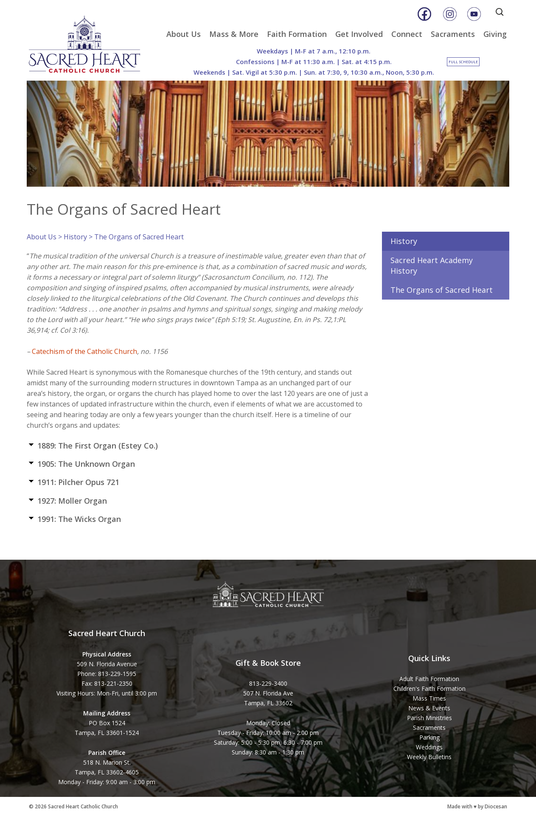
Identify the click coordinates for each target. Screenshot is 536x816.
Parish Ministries (429, 718)
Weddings (429, 747)
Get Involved (359, 34)
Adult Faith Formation (429, 679)
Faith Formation (297, 34)
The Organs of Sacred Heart (441, 290)
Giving (495, 34)
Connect (406, 34)
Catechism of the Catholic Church (84, 351)
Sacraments (453, 34)
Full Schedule (463, 61)
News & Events (429, 708)
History (75, 236)
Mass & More (233, 34)
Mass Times (429, 698)
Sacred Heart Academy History (431, 265)
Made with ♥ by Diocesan (477, 806)
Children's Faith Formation (429, 688)
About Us (183, 34)
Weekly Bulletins (429, 757)
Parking (429, 737)
